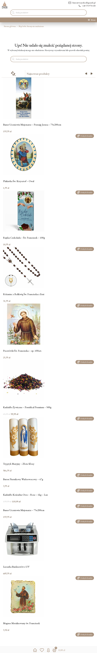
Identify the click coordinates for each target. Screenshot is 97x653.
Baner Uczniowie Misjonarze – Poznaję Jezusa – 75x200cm (32, 124)
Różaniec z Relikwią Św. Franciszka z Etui (23, 294)
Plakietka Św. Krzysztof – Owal (18, 181)
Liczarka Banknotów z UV (16, 566)
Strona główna (10, 26)
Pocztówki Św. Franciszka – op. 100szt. (22, 350)
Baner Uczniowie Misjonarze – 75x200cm (23, 510)
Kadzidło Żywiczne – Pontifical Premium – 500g (27, 407)
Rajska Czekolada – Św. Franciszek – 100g (24, 237)
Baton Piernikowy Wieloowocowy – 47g (23, 479)
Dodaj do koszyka (84, 136)
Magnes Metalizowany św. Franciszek (21, 623)
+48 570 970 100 (87, 5)
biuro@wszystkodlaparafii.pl (81, 2)
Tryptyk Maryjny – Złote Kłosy (18, 463)
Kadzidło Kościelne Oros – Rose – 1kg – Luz (25, 494)
